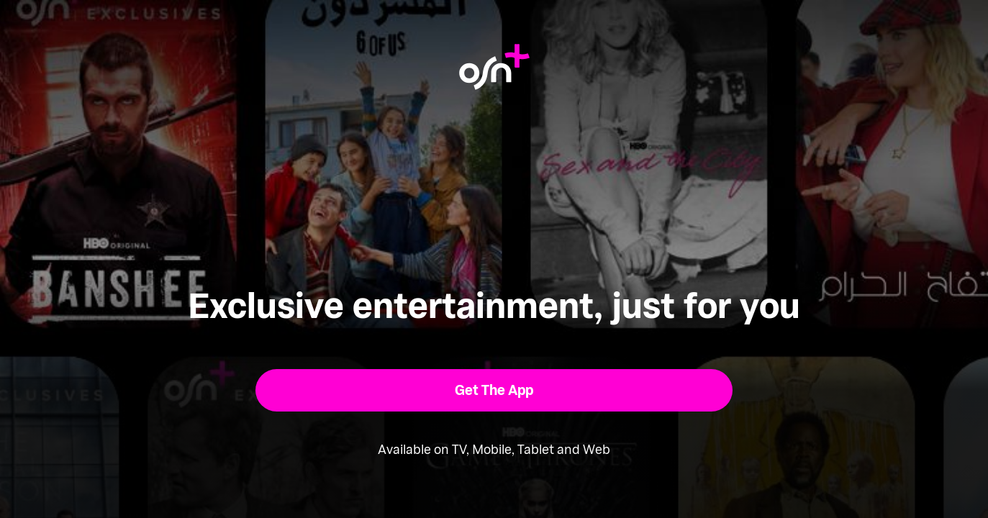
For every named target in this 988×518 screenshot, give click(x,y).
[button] (494, 390)
